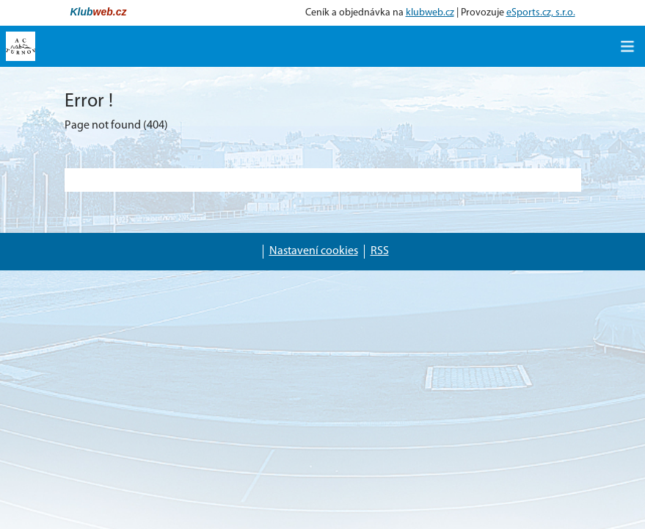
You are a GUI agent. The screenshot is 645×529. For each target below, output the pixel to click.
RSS (380, 251)
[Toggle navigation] (627, 46)
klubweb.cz (430, 12)
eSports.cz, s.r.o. (540, 12)
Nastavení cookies (313, 251)
